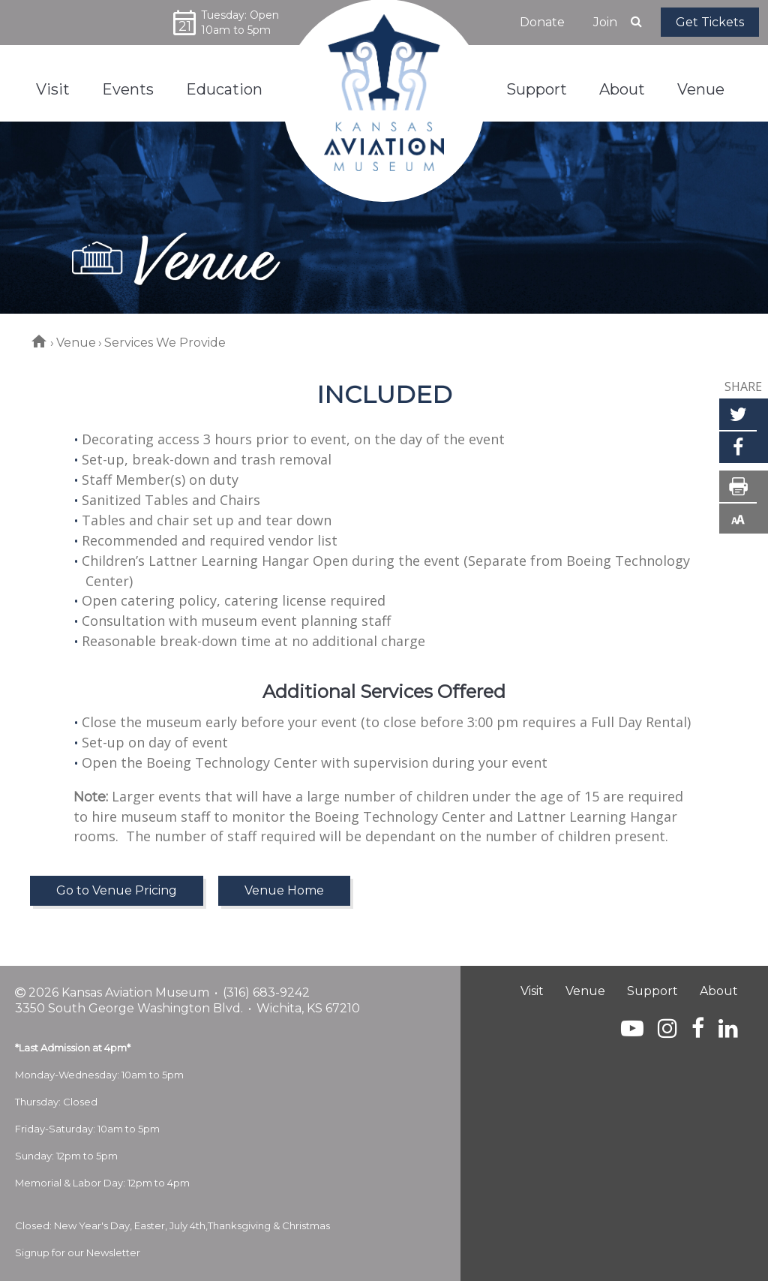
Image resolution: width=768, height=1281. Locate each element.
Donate (542, 22)
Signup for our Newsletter (77, 1252)
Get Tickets (710, 22)
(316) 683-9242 (266, 992)
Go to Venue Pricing (116, 890)
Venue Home (284, 890)
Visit (532, 991)
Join (605, 22)
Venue (76, 342)
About (719, 991)
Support (652, 991)
